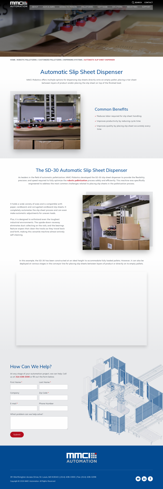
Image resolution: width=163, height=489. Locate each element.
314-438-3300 (23, 376)
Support (146, 5)
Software (103, 5)
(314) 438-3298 (88, 477)
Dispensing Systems (72, 60)
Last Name (44, 382)
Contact (148, 2)
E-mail (13, 404)
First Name (15, 382)
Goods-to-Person (68, 5)
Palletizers (87, 5)
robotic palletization (77, 180)
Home (12, 60)
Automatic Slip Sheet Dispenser (99, 60)
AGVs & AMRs (49, 5)
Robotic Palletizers (27, 60)
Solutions (117, 5)
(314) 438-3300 (67, 477)
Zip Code (43, 393)
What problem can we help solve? (26, 414)
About (35, 5)
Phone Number (46, 404)
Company (14, 393)
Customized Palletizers (50, 60)
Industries (132, 5)
